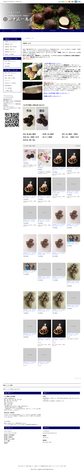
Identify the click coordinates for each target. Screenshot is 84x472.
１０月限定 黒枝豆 (8, 90)
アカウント (13, 30)
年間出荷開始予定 (8, 85)
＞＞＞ (57, 93)
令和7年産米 (7, 66)
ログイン (32, 30)
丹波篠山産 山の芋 (30, 38)
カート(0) (71, 30)
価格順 (30, 145)
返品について (37, 466)
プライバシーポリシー (56, 466)
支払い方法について (22, 466)
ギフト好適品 (7, 63)
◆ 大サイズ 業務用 (47, 137)
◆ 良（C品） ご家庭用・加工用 (70, 137)
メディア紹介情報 (8, 88)
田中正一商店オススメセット (10, 61)
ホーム (24, 38)
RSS (62, 466)
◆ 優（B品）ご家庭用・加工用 (31, 137)
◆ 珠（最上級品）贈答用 (29, 134)
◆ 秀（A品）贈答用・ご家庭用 (70, 134)
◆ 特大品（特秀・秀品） (29, 140)
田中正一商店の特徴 (8, 75)
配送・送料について (30, 466)
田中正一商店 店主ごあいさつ (11, 72)
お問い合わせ (52, 30)
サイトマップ (7, 80)
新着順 (33, 145)
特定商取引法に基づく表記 (46, 466)
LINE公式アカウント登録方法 (10, 83)
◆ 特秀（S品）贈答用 (48, 134)
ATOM (64, 466)
